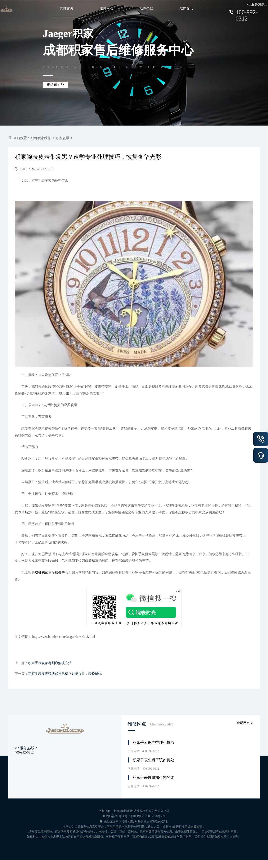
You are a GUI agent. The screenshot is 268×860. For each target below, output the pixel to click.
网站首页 (66, 8)
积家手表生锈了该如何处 (153, 760)
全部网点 (245, 723)
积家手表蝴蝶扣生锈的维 (153, 777)
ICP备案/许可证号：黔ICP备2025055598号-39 (134, 816)
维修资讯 (186, 8)
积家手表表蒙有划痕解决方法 (50, 663)
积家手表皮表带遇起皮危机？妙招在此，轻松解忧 (65, 673)
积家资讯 (62, 138)
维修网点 (106, 8)
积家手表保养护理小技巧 (153, 742)
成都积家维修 (41, 138)
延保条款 (146, 8)
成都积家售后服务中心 (51, 572)
